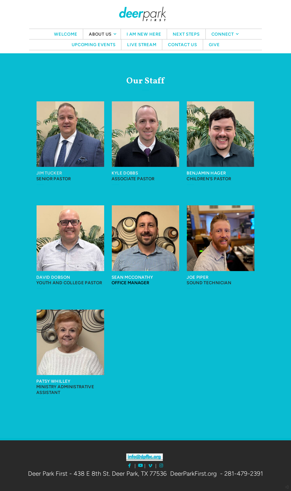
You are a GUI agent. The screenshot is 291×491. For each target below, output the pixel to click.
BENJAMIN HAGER (206, 173)
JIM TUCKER (49, 173)
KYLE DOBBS (125, 173)
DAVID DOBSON (53, 277)
